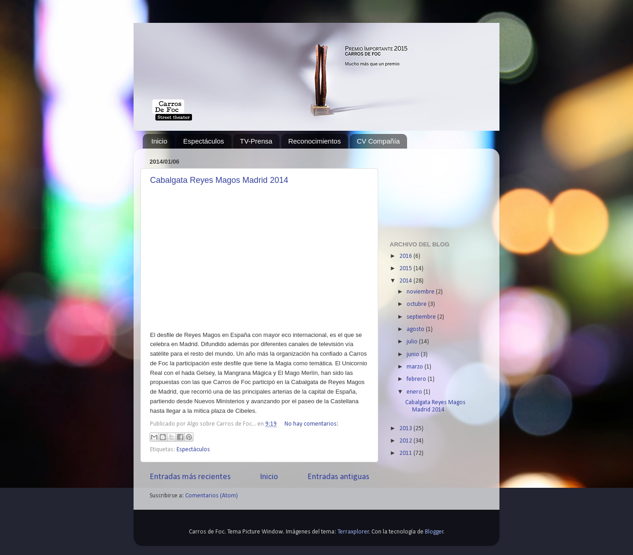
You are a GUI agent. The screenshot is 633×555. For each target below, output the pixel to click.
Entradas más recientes (190, 477)
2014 (406, 281)
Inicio (159, 141)
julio (413, 342)
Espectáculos (203, 141)
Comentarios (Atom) (211, 496)
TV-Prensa (256, 141)
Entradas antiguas (338, 477)
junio (414, 355)
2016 (406, 256)
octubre (417, 304)
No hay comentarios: (311, 424)
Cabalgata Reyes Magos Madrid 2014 (219, 180)
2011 (406, 453)
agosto (416, 329)
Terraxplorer (353, 532)
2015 (406, 269)
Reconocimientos (314, 141)
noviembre (421, 292)
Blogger (434, 532)
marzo (415, 367)
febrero (417, 379)
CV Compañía (378, 141)
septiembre (422, 317)
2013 (406, 429)
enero (415, 392)
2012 (406, 441)
